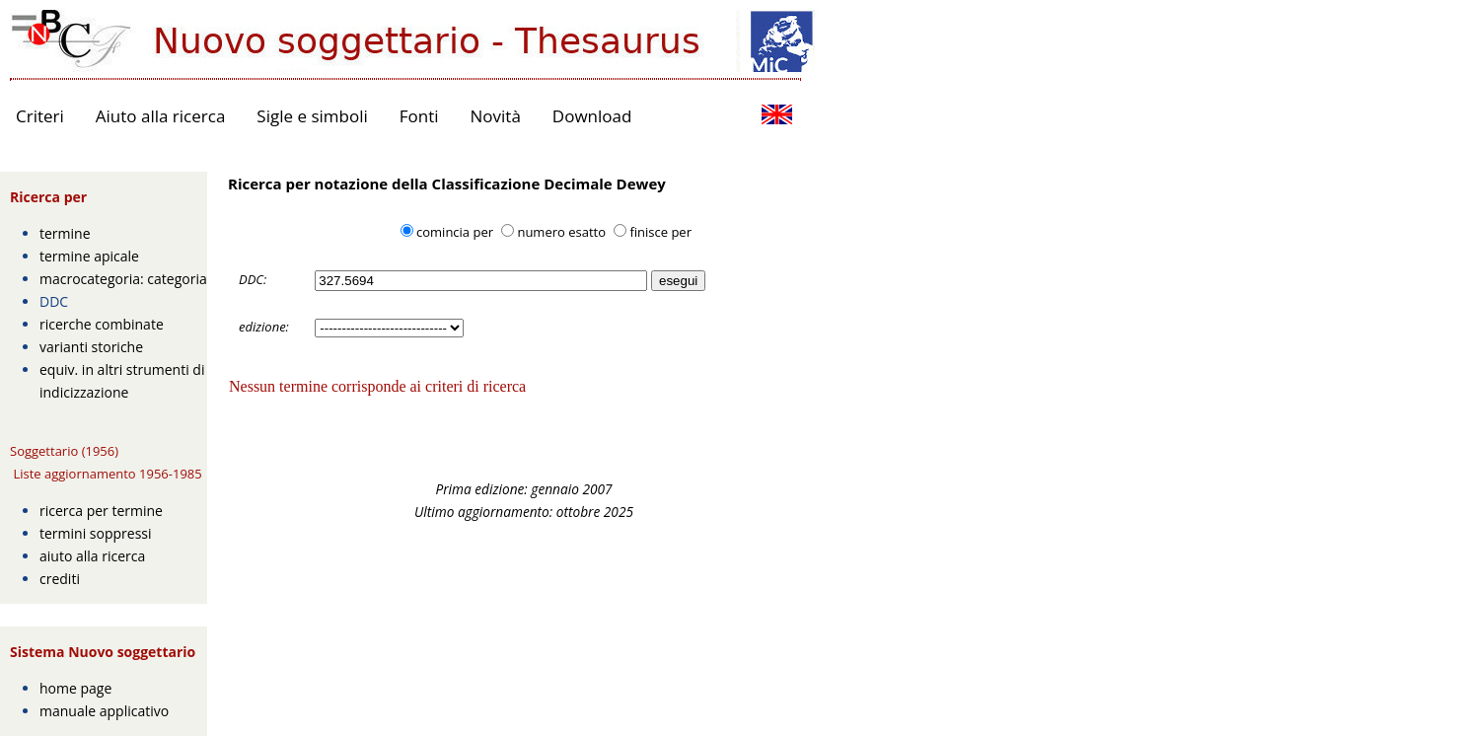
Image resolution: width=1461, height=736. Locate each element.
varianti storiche (91, 346)
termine (65, 233)
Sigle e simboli (311, 116)
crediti (59, 578)
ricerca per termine (101, 510)
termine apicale (89, 256)
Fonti (419, 116)
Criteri (40, 116)
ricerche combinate (101, 324)
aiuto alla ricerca (92, 556)
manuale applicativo (104, 710)
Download (592, 116)
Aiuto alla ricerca (161, 116)
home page (75, 688)
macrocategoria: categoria (123, 278)
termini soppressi (95, 533)
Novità (496, 116)
